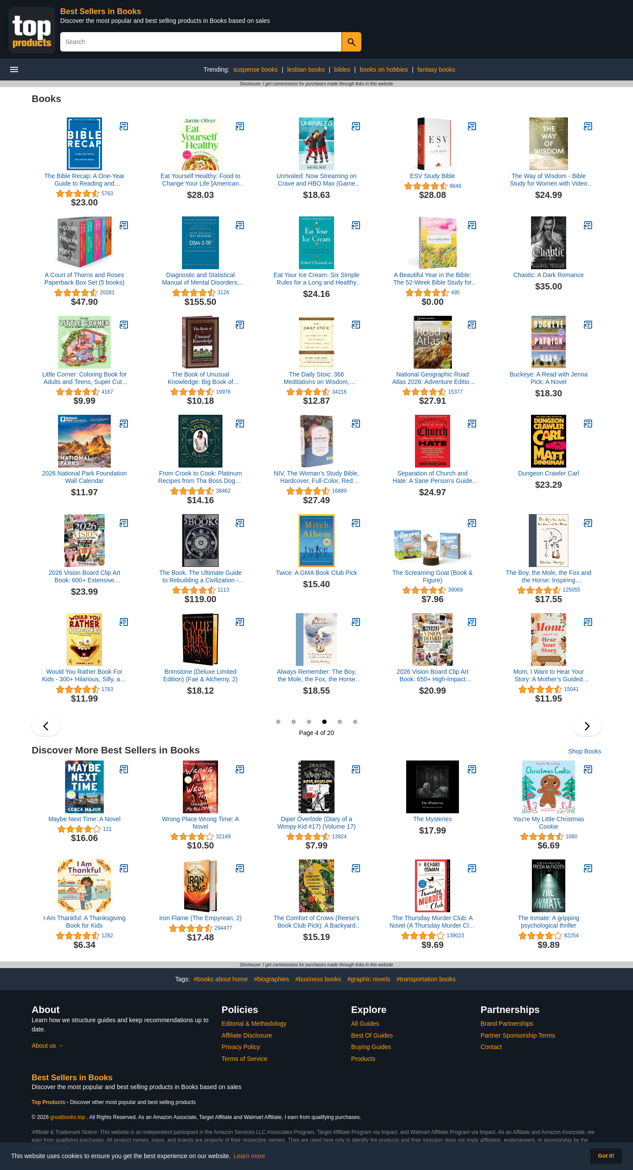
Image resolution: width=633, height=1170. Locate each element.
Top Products (49, 1102)
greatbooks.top (67, 1117)
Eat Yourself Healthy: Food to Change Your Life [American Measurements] (200, 179)
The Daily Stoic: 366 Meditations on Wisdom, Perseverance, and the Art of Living (316, 378)
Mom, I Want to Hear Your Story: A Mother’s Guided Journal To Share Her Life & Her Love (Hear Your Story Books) (548, 675)
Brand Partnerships (506, 1023)
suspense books (255, 69)
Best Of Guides (372, 1035)
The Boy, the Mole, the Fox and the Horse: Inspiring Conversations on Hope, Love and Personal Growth (548, 576)
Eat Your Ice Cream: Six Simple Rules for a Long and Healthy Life (316, 278)
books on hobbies (384, 69)
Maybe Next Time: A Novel (84, 819)
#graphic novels (368, 979)
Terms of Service (244, 1058)
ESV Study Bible (432, 175)
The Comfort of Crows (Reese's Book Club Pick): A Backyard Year (316, 921)
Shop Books (585, 751)
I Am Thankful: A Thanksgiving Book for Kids (84, 921)
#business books (318, 979)
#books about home (221, 979)
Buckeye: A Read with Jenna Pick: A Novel (548, 378)
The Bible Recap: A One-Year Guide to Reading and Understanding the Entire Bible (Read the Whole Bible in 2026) (84, 179)
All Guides (365, 1023)
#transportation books (426, 979)
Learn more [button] (250, 1155)
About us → (48, 1045)
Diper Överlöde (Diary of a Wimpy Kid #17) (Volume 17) (316, 822)
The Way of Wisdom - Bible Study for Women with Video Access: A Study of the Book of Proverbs (549, 179)
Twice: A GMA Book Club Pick (316, 572)
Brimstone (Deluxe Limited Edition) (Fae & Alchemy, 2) (200, 675)
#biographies (271, 979)
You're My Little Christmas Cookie (548, 822)
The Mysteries (432, 819)
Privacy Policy (241, 1046)
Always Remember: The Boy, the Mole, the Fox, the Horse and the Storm (316, 675)
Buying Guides (371, 1046)
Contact (491, 1046)
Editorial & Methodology (254, 1023)
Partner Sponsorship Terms (517, 1035)
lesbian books (306, 69)
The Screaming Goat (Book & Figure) (433, 576)
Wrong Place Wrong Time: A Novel (200, 822)
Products (363, 1058)
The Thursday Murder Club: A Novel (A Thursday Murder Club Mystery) (432, 921)
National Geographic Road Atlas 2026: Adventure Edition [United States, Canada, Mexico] (432, 378)
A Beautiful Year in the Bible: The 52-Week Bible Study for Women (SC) (432, 278)
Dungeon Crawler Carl (548, 473)
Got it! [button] (606, 1156)
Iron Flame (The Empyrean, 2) (200, 917)
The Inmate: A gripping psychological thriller (548, 921)
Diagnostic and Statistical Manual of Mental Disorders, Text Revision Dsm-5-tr (200, 278)
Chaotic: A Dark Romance (548, 274)
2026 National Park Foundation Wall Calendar (84, 477)
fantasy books (436, 69)
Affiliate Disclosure (247, 1035)
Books (46, 98)
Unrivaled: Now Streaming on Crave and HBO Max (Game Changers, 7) (316, 179)
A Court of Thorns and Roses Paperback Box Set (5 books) (84, 278)
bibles (342, 69)
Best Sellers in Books (100, 11)
